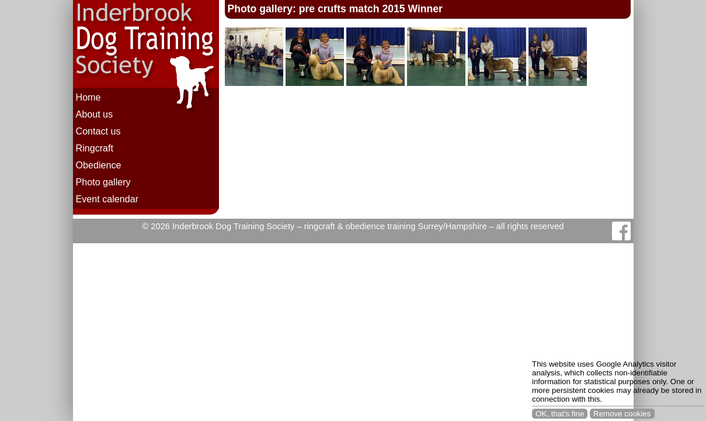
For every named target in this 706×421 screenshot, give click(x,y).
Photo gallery (103, 182)
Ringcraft (95, 148)
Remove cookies (622, 413)
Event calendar (107, 199)
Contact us (98, 131)
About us (94, 114)
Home (88, 97)
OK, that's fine (559, 413)
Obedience (98, 165)
